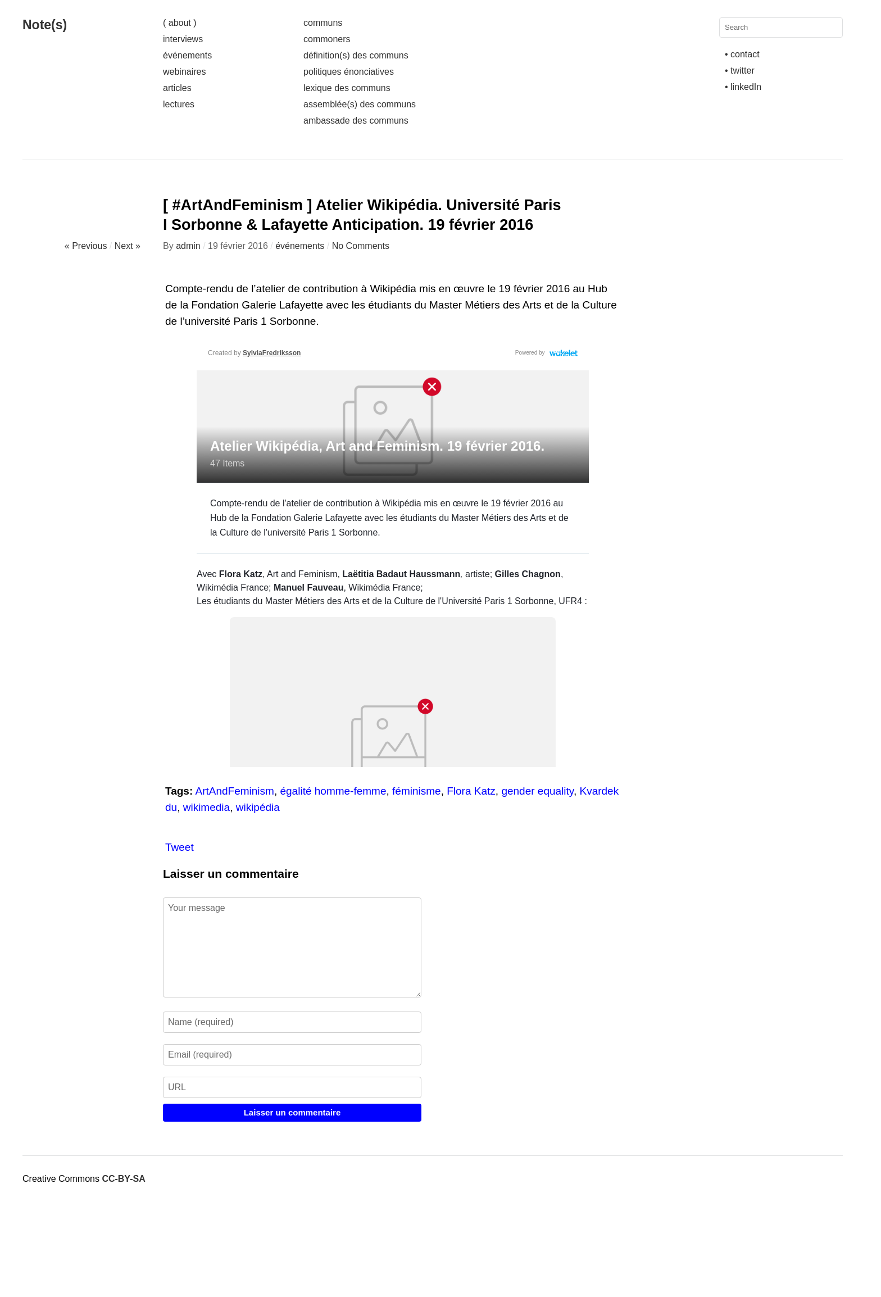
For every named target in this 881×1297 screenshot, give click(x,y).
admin (188, 246)
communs (322, 23)
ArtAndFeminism (235, 791)
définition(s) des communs (355, 55)
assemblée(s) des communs (359, 104)
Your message (292, 947)
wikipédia (258, 807)
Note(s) (44, 24)
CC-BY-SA (123, 1178)
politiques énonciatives (348, 71)
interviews (183, 39)
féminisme (416, 791)
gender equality (537, 791)
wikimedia (206, 807)
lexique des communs (346, 88)
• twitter (740, 70)
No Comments (360, 246)
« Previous (86, 246)
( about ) (180, 23)
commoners (327, 39)
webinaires (184, 71)
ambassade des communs (355, 120)
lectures (178, 104)
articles (177, 88)
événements (187, 55)
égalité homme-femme (333, 791)
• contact (742, 54)
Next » (127, 246)
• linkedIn (743, 87)
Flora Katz (471, 791)
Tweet (179, 847)
